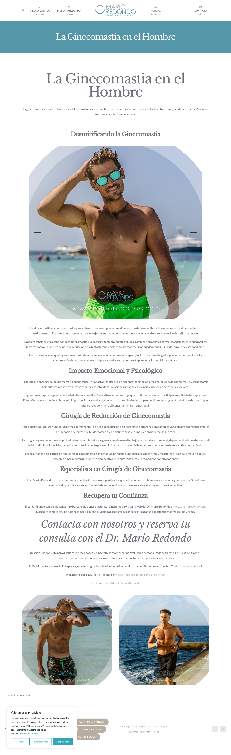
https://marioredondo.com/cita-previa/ (140, 574)
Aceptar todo (62, 741)
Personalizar (20, 741)
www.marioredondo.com (72, 558)
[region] (41, 728)
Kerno (10, 695)
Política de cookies (28, 733)
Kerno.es (155, 731)
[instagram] (223, 729)
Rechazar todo (41, 741)
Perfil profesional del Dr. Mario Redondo (115, 583)
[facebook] (215, 729)
